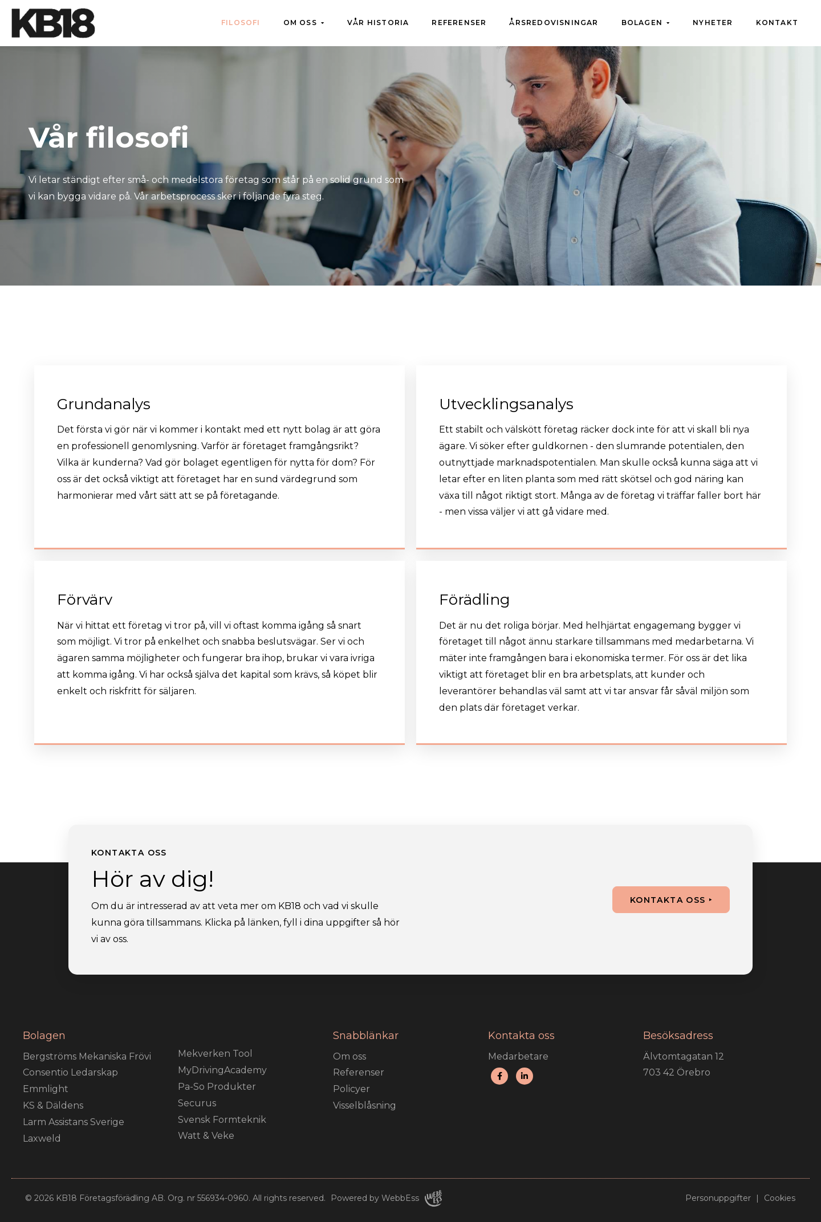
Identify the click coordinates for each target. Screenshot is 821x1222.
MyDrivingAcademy (222, 1070)
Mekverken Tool (215, 1053)
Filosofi (241, 22)
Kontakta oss (668, 900)
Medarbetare (518, 1056)
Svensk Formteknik (222, 1119)
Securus (197, 1103)
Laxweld (42, 1138)
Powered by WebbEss (386, 1198)
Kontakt (777, 22)
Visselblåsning (364, 1105)
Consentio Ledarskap (70, 1072)
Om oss (300, 22)
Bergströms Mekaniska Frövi (87, 1056)
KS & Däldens (53, 1105)
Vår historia (378, 22)
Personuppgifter (718, 1198)
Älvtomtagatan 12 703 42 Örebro (683, 1064)
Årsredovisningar (553, 22)
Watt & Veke (206, 1135)
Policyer (351, 1088)
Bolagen (642, 22)
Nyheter (713, 22)
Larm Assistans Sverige (73, 1122)
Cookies (779, 1198)
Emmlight (45, 1088)
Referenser (459, 22)
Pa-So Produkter (217, 1086)
